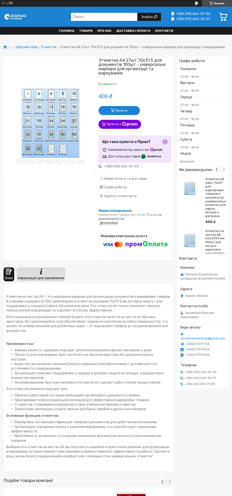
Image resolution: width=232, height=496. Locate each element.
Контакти (164, 30)
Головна (66, 30)
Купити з (122, 124)
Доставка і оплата (133, 30)
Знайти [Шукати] (147, 17)
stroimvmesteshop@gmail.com (202, 338)
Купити (121, 111)
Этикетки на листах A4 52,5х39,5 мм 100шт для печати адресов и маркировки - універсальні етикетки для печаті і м (215, 247)
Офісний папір (27, 47)
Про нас (104, 30)
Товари (86, 30)
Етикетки (48, 47)
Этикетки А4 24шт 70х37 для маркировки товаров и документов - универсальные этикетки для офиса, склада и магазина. (215, 197)
